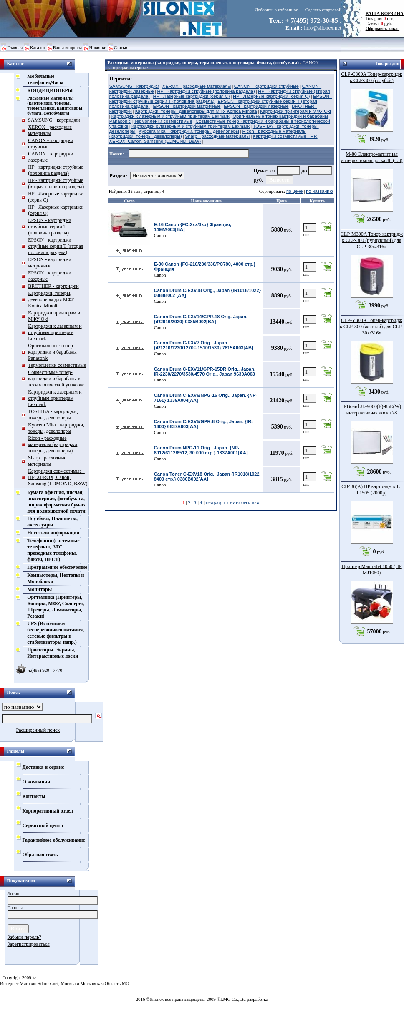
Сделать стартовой (323, 9)
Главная (15, 47)
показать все (245, 502)
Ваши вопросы (67, 47)
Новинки (98, 47)
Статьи (120, 47)
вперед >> (217, 502)
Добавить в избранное (276, 9)
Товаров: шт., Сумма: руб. (382, 18)
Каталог (37, 47)
